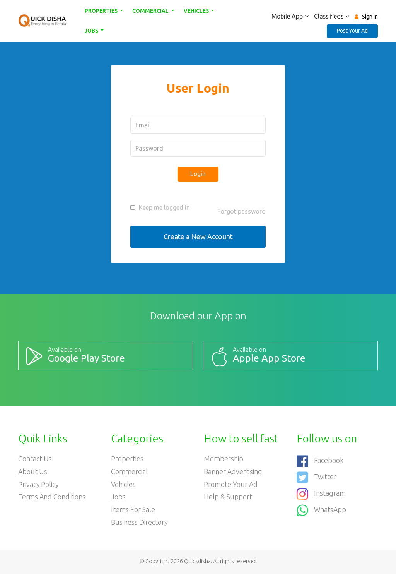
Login (198, 173)
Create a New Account (198, 236)
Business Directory (139, 523)
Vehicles (197, 11)
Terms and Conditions (52, 497)
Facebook (320, 461)
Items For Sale (133, 510)
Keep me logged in (164, 207)
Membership (223, 459)
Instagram (321, 493)
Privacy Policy (38, 484)
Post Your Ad (352, 30)
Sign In (370, 17)
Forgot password (241, 211)
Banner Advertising (233, 472)
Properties (102, 11)
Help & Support (228, 497)
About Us (33, 472)
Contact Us (35, 459)
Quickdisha (197, 562)
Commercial (151, 11)
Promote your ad (231, 484)
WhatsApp (322, 509)
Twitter (316, 477)
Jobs (92, 30)
